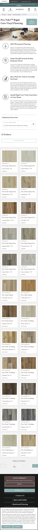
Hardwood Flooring (20, 504)
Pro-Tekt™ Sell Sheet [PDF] (10, 122)
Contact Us (20, 496)
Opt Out (17, 526)
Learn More (19, 5)
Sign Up (19, 484)
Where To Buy (19, 490)
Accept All (7, 526)
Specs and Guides (20, 500)
